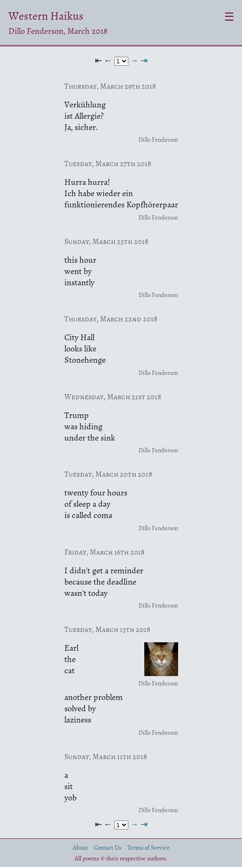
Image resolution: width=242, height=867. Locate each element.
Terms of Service (148, 848)
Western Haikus (46, 15)
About (80, 848)
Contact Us (107, 848)
